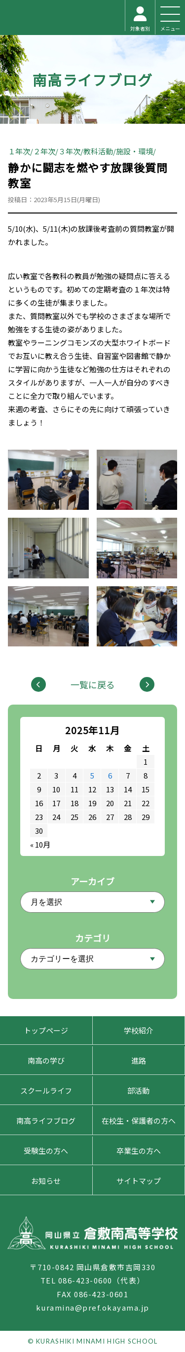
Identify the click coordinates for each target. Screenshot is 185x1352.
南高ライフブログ (93, 79)
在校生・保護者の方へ (139, 1120)
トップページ (46, 1030)
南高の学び (46, 1060)
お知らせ (46, 1180)
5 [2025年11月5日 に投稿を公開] (92, 775)
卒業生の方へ (138, 1150)
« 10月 (40, 844)
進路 (138, 1060)
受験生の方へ (46, 1150)
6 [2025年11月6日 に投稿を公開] (110, 775)
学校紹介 (138, 1030)
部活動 (138, 1090)
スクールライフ (46, 1090)
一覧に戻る (93, 684)
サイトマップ (138, 1180)
